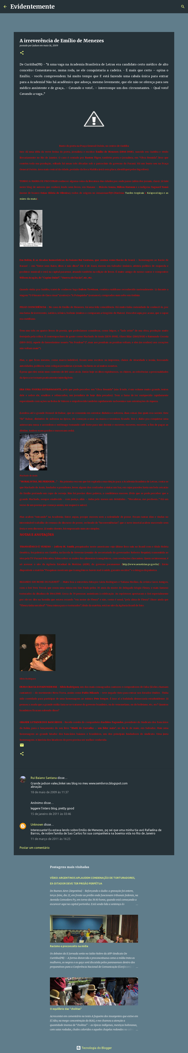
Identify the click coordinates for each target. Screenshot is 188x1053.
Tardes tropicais (134, 193)
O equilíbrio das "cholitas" (66, 1008)
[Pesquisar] (60, 6)
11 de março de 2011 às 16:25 (50, 838)
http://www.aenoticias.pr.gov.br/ (140, 564)
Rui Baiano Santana (44, 777)
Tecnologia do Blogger (94, 1048)
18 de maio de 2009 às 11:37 (50, 792)
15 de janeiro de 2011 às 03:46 (51, 813)
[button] (22, 53)
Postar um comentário (35, 847)
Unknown (37, 824)
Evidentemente (32, 6)
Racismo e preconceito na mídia (69, 946)
